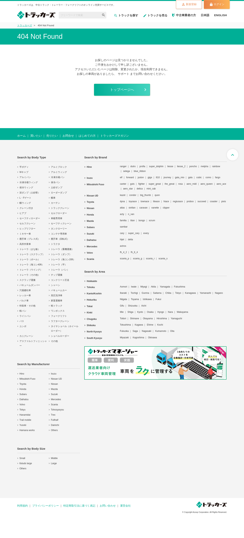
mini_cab (151, 189)
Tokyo (178, 293)
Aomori (123, 287)
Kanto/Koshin (94, 294)
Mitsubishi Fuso (27, 379)
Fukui (158, 300)
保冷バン (55, 183)
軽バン (22, 311)
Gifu (122, 306)
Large (54, 464)
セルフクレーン (27, 224)
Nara (170, 312)
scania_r (150, 259)
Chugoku (92, 319)
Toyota (22, 384)
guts (132, 184)
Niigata (123, 300)
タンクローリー (59, 229)
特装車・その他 (27, 306)
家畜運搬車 (56, 301)
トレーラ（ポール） (29, 260)
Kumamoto (160, 331)
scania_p (124, 259)
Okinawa (152, 338)
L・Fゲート (25, 198)
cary (122, 233)
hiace (166, 202)
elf (121, 178)
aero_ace (221, 184)
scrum (152, 221)
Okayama (148, 319)
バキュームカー (59, 291)
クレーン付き (26, 208)
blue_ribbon (140, 171)
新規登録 (186, 4)
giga (150, 178)
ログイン (216, 4)
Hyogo (160, 312)
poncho (193, 167)
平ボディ (24, 167)
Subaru (23, 395)
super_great (154, 184)
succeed (201, 202)
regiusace (178, 202)
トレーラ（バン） (60, 270)
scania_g (137, 259)
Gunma (145, 293)
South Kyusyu (94, 338)
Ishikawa (147, 300)
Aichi (143, 306)
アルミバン (25, 177)
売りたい (52, 136)
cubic (199, 178)
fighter (141, 184)
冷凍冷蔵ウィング (28, 183)
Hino (21, 374)
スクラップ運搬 (27, 280)
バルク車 (24, 301)
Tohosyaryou (57, 410)
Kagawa (139, 325)
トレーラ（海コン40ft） (31, 265)
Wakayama (182, 312)
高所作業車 (25, 244)
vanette (155, 208)
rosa (180, 184)
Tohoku (91, 288)
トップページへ (122, 90)
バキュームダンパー (29, 285)
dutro (133, 167)
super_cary (133, 233)
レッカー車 (25, 296)
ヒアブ (22, 213)
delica (140, 189)
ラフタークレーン (60, 321)
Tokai (89, 307)
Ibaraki (123, 293)
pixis (223, 202)
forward (130, 178)
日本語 (205, 15)
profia (142, 167)
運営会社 (125, 506)
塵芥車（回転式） (60, 239)
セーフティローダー (29, 219)
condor (132, 195)
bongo (142, 221)
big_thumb (145, 195)
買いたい (36, 136)
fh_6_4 (134, 252)
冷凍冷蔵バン (58, 177)
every (146, 233)
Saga (135, 331)
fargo (217, 178)
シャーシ (55, 285)
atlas (122, 208)
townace (145, 202)
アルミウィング (59, 172)
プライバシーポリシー (45, 506)
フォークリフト (59, 316)
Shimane (134, 319)
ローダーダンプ (59, 193)
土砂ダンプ (56, 188)
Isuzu (53, 374)
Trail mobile (25, 420)
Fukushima (179, 287)
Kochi (160, 325)
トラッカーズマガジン (114, 136)
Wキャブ (23, 172)
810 (158, 178)
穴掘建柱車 (25, 291)
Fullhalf (54, 420)
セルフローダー (59, 213)
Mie (122, 312)
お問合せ (68, 136)
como (208, 178)
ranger (123, 167)
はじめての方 (87, 136)
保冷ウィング (26, 188)
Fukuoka (124, 331)
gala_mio (179, 178)
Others (54, 430)
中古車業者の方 (186, 15)
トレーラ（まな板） (29, 249)
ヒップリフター (27, 229)
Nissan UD (56, 379)
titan (132, 221)
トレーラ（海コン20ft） (63, 260)
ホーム (21, 136)
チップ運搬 (56, 275)
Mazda (54, 389)
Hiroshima (162, 319)
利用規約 (22, 506)
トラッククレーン (60, 208)
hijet (122, 240)
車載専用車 (56, 219)
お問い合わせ (108, 506)
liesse (170, 167)
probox (190, 202)
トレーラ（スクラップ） (32, 255)
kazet (122, 195)
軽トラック (56, 306)
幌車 (53, 198)
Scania (54, 405)
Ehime (150, 325)
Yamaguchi (176, 319)
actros (123, 246)
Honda (22, 389)
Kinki (89, 313)
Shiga (130, 312)
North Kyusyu (94, 332)
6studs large (25, 464)
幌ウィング (25, 203)
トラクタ (55, 244)
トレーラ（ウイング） (30, 270)
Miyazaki (124, 338)
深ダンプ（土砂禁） (29, 193)
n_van (131, 214)
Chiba (168, 293)
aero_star (128, 189)
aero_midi (192, 184)
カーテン (55, 203)
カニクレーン (26, 336)
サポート (123, 73)
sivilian (132, 208)
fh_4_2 (123, 252)
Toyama (135, 300)
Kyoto (140, 312)
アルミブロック (59, 167)
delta (130, 240)
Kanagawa (190, 293)
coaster (213, 202)
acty (122, 214)
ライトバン (25, 316)
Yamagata (165, 287)
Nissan (54, 384)
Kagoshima (138, 338)
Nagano (219, 293)
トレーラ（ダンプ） (61, 255)
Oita (172, 331)
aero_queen (207, 184)
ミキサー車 (25, 234)
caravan (143, 208)
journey (167, 178)
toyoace (133, 202)
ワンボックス (58, 311)
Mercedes (56, 400)
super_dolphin (156, 167)
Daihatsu (23, 400)
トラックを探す (126, 15)
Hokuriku (92, 300)
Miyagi (143, 287)
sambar (124, 227)
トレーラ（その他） (29, 275)
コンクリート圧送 (60, 280)
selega (126, 171)
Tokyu (22, 410)
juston (141, 178)
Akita (153, 287)
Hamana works (27, 430)
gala (190, 178)
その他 (54, 341)
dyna (122, 202)
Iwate (133, 287)
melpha (204, 167)
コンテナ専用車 (59, 234)
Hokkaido (92, 281)
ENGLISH (220, 15)
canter (123, 184)
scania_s (162, 259)
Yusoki (22, 425)
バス (21, 321)
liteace (156, 202)
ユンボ (22, 327)
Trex (53, 415)
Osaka (150, 312)
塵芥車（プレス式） (29, 239)
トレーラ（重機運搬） (62, 249)
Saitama (157, 293)
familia (123, 221)
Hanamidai (24, 415)
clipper (166, 208)
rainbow (216, 167)
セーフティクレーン (61, 224)
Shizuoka (132, 306)
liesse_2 (181, 167)
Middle (54, 458)
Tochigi (134, 293)
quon (157, 195)
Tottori (123, 319)
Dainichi (55, 425)
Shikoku (91, 326)
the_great (169, 184)
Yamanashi (205, 293)
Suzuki (54, 395)
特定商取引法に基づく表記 (79, 506)
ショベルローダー (60, 336)
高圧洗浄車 (56, 296)
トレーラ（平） (59, 265)
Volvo (22, 405)
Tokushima (125, 325)
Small (22, 458)
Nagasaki (146, 331)
